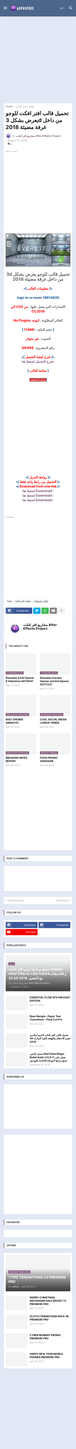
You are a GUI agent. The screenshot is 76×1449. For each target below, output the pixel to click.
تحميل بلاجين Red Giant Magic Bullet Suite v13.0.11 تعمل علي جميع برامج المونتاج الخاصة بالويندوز (48, 1057)
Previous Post (16, 900)
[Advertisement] (38, 60)
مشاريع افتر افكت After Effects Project (40, 626)
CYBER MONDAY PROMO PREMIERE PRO (45, 1336)
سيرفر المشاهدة (38, 379)
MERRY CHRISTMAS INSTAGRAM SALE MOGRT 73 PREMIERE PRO (48, 1301)
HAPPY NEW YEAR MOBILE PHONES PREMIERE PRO (46, 1355)
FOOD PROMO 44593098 (49, 759)
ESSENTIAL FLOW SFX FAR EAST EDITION (50, 999)
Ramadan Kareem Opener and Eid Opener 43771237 (54, 681)
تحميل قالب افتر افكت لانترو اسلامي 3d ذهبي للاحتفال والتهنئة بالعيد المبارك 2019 (50, 1038)
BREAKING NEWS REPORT (16, 759)
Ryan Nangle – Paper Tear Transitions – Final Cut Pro (46, 1018)
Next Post (62, 900)
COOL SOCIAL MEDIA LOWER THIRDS (53, 721)
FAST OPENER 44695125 (14, 721)
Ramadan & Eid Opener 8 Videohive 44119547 (20, 679)
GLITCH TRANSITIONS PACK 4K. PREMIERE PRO (50, 1318)
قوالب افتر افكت (25, 106)
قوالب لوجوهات (41, 601)
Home (9, 106)
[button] (5, 8)
